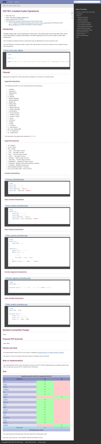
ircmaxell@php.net (15, 24)
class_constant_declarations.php (17, 206)
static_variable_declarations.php (17, 304)
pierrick (5, 410)
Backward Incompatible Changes (84, 30)
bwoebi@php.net (24, 17)
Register (16, 1)
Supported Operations (82, 17)
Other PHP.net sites (30, 442)
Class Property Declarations (84, 24)
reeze (5, 412)
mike (4, 407)
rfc (7, 5)
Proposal (78, 15)
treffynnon (6, 417)
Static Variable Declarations (84, 28)
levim (4, 404)
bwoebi (5, 387)
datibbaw (6, 389)
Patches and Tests (80, 33)
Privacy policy (42, 442)
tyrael (5, 420)
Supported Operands (82, 19)
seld (4, 415)
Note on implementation (82, 35)
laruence (5, 402)
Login (10, 1)
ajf (4, 381)
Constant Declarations (82, 21)
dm (4, 392)
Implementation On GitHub (45, 352)
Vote (77, 37)
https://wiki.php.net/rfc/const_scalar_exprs (29, 21)
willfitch (5, 422)
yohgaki (5, 425)
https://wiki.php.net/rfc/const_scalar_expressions (36, 23)
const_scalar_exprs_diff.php (14, 50)
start (4, 5)
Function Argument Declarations (85, 26)
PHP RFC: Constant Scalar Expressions (85, 12)
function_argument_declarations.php (18, 278)
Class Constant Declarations (84, 22)
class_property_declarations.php (17, 235)
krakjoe (5, 399)
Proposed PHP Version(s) (82, 32)
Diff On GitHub (59, 352)
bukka (5, 384)
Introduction (79, 13)
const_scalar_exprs (14, 5)
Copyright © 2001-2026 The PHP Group (12, 442)
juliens (5, 397)
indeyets (5, 394)
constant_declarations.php (15, 179)
